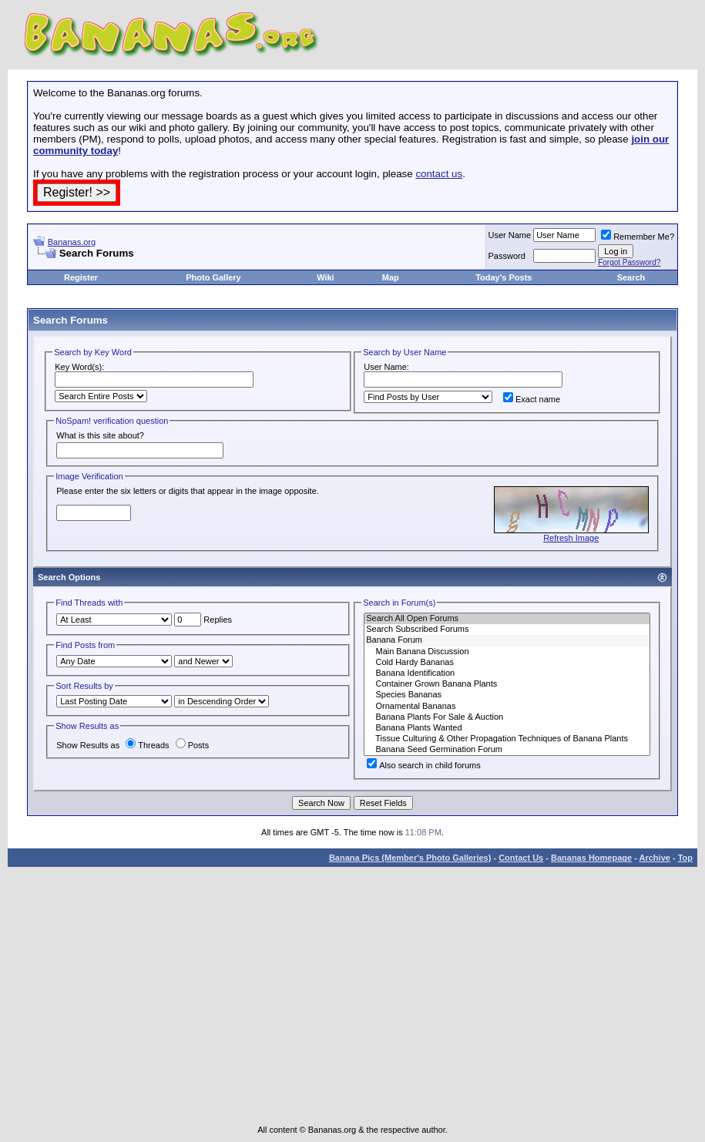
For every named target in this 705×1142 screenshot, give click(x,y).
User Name (510, 235)
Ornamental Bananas (507, 706)
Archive (655, 857)
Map (390, 277)
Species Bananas (507, 695)
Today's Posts (503, 277)
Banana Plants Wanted (507, 728)
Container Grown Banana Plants (507, 684)
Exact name (531, 399)
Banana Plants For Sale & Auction (507, 717)
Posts (193, 745)
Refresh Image (571, 537)
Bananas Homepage (591, 857)
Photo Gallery (213, 277)
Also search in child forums (423, 765)
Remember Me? (637, 236)
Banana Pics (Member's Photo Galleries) (410, 857)
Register (81, 277)
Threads (147, 745)
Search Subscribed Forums (507, 629)
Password (506, 255)
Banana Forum (507, 640)
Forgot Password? (629, 262)
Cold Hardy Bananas (507, 662)
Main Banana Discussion (507, 652)
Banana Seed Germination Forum (507, 749)
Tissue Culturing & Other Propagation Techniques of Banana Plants (507, 739)
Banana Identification (507, 673)
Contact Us (521, 857)
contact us (438, 174)
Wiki (325, 277)
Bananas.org (72, 242)
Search (631, 277)
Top (685, 857)
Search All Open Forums (507, 618)
